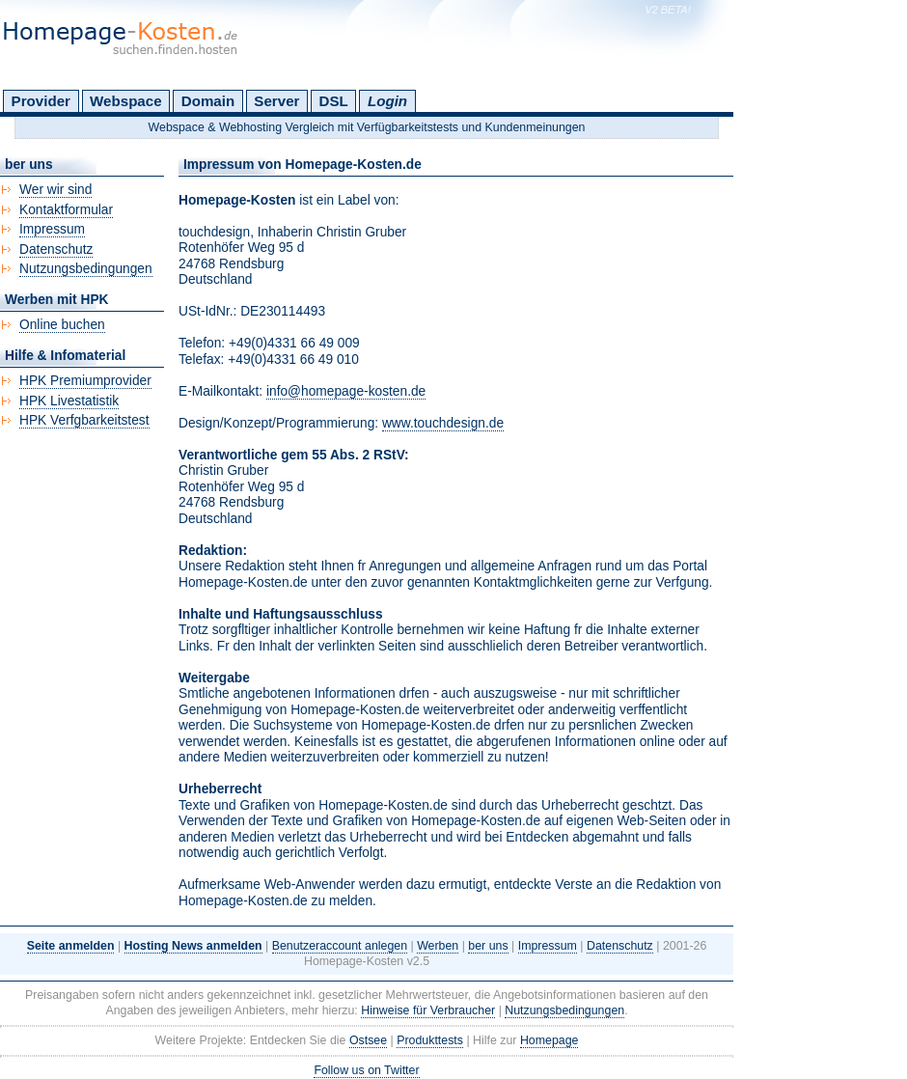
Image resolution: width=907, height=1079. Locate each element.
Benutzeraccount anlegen (339, 946)
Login (387, 101)
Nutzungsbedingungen (85, 269)
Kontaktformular (66, 210)
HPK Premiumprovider (85, 381)
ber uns (488, 946)
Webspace (126, 101)
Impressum (52, 229)
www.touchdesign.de (443, 423)
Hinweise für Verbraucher (428, 1010)
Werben (437, 946)
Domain (207, 101)
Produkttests (430, 1040)
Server (276, 101)
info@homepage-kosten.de (346, 391)
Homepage (549, 1040)
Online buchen (62, 325)
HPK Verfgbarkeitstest (84, 420)
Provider (41, 101)
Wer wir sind (55, 189)
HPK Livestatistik (69, 401)
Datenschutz (56, 249)
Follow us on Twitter (366, 1070)
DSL (333, 101)
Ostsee (368, 1040)
